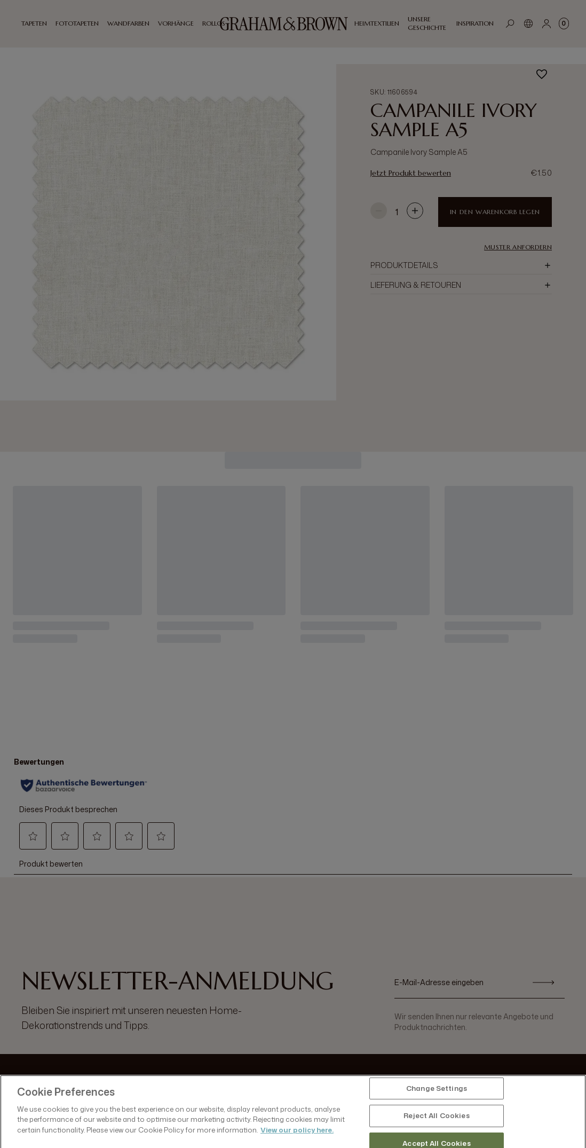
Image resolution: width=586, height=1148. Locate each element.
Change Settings (436, 1123)
